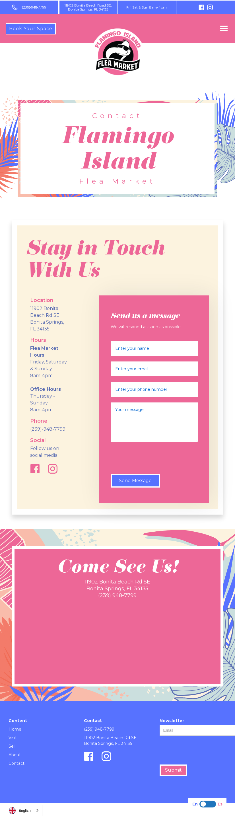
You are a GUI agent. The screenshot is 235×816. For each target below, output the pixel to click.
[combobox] (24, 810)
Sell (12, 746)
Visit (13, 737)
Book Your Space (30, 28)
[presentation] (154, 459)
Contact (16, 763)
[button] (224, 29)
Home (15, 729)
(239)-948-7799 (34, 7)
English (20, 810)
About (15, 754)
